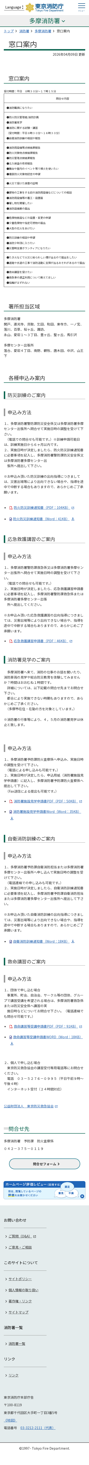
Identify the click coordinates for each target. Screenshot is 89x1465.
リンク (14, 1375)
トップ (9, 31)
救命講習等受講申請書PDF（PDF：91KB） (46, 1026)
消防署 (24, 31)
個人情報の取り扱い (23, 1290)
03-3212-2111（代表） (38, 1427)
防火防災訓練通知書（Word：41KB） (41, 518)
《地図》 (10, 1420)
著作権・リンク (20, 1301)
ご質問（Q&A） (20, 1236)
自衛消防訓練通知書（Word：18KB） (41, 941)
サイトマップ (18, 1312)
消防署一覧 (17, 1343)
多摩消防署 (43, 31)
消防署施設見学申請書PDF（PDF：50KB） (46, 801)
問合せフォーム (44, 1163)
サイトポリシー (20, 1278)
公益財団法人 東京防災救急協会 (29, 1106)
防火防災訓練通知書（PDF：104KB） (42, 507)
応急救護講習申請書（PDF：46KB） (41, 640)
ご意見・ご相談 (20, 1247)
